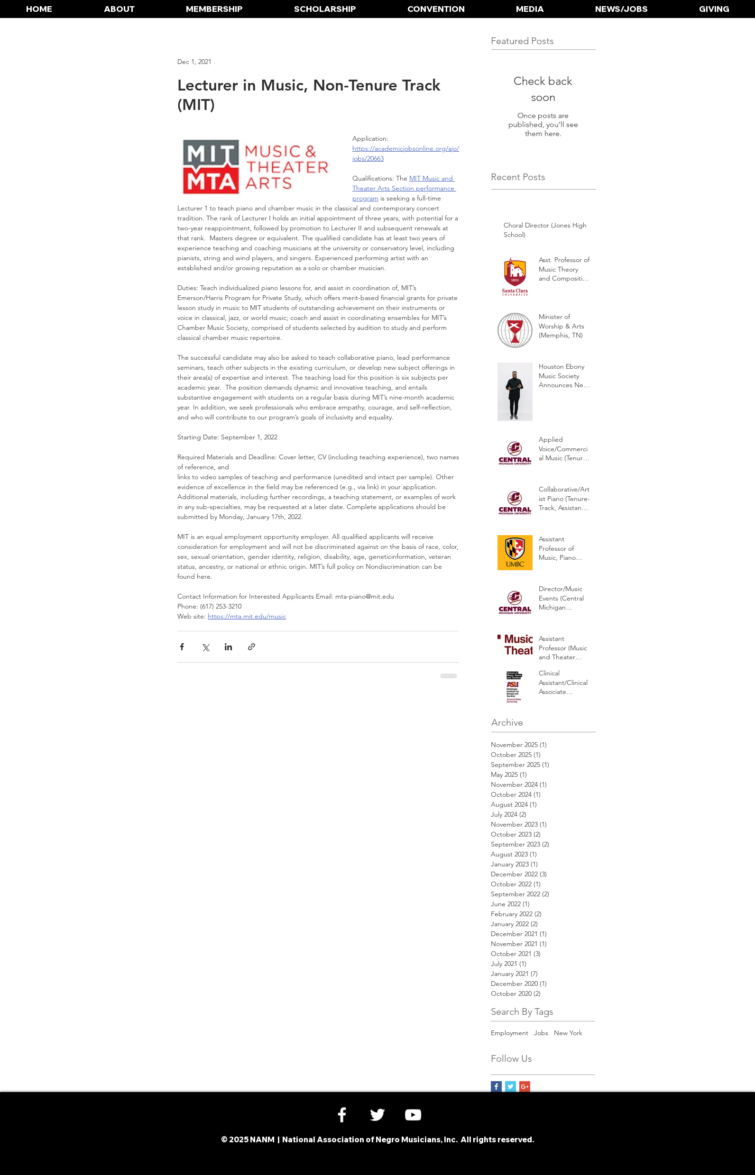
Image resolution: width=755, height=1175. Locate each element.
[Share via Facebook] (181, 646)
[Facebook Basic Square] (496, 1086)
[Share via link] (251, 646)
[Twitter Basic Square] (510, 1086)
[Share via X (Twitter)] (205, 646)
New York (568, 1033)
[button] (119, 9)
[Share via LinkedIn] (228, 646)
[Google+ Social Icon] (524, 1086)
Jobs (541, 1033)
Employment (509, 1033)
